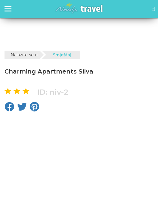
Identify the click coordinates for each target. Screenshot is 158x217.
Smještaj (62, 55)
